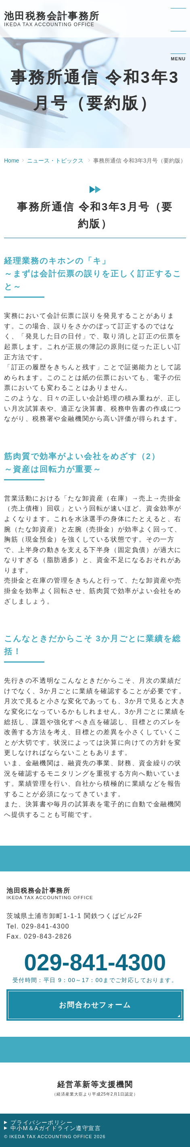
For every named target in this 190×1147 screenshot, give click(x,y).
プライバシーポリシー (41, 1122)
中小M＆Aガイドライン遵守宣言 (55, 1128)
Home (11, 160)
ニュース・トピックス (55, 160)
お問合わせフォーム (95, 1005)
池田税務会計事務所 (52, 20)
